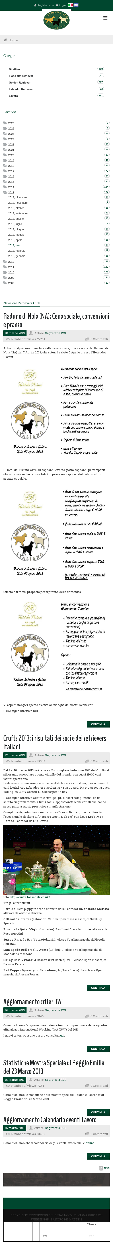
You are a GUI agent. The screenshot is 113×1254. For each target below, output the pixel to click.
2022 (11, 144)
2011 (11, 267)
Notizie (13, 40)
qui (62, 1035)
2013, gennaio (16, 256)
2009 (11, 277)
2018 (11, 165)
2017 (11, 171)
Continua (98, 724)
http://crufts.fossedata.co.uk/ (30, 897)
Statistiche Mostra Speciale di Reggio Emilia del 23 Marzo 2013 (53, 1067)
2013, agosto (16, 218)
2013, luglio (15, 224)
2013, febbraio (16, 250)
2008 (11, 283)
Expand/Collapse (5, 123)
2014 (11, 187)
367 (101, 82)
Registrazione (45, 5)
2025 (11, 128)
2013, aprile (15, 240)
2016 (11, 176)
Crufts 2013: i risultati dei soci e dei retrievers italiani (54, 742)
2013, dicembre (17, 197)
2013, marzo (15, 245)
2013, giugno (16, 229)
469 (101, 69)
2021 (11, 150)
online (90, 1143)
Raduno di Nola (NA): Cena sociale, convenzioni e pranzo (56, 320)
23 (101, 89)
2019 (11, 160)
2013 (11, 192)
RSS (107, 1168)
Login (62, 5)
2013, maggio (16, 234)
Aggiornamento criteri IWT (33, 1002)
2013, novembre (18, 202)
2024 (11, 134)
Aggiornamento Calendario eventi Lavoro (50, 1119)
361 (101, 95)
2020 (11, 155)
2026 (11, 123)
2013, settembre (18, 213)
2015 (11, 181)
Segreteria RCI (55, 333)
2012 (11, 261)
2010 (11, 272)
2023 (11, 139)
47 (101, 75)
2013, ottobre (16, 208)
